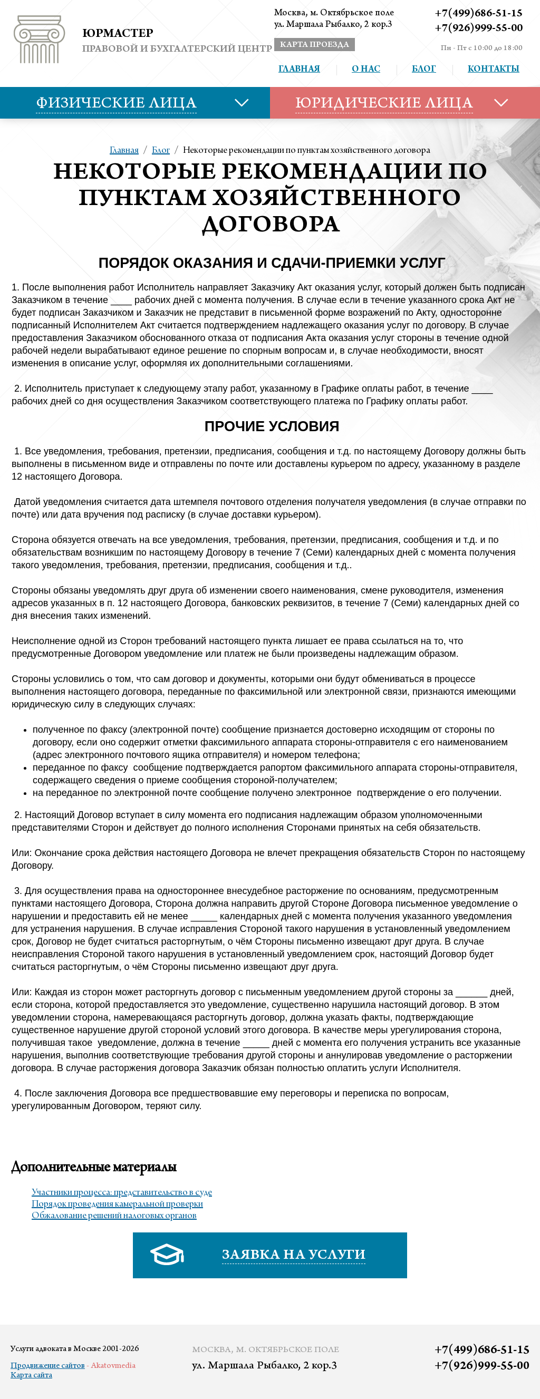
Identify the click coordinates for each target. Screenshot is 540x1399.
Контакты (493, 70)
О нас (366, 70)
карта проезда (314, 45)
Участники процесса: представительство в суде (122, 1193)
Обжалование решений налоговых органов (114, 1216)
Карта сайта (31, 1376)
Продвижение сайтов (48, 1366)
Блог (424, 70)
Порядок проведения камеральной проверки (117, 1204)
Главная (299, 70)
